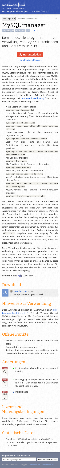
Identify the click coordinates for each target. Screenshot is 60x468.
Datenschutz (48, 464)
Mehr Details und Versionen (31, 60)
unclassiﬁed (13, 4)
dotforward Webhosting (33, 98)
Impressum (35, 464)
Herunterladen (32, 54)
